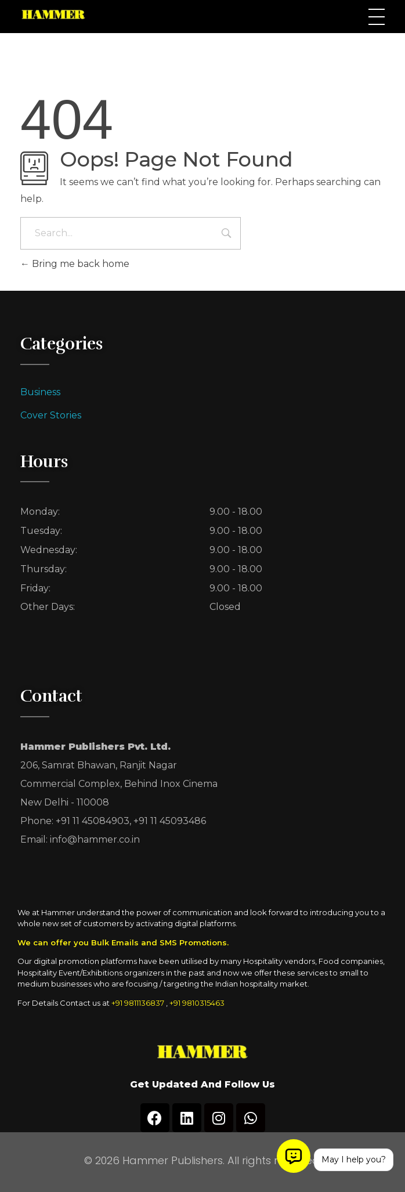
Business (40, 392)
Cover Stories (50, 415)
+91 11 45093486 (169, 820)
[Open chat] (293, 1156)
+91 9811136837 (137, 1002)
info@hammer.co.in (95, 839)
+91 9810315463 (197, 1002)
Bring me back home (74, 263)
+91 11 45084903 (92, 820)
